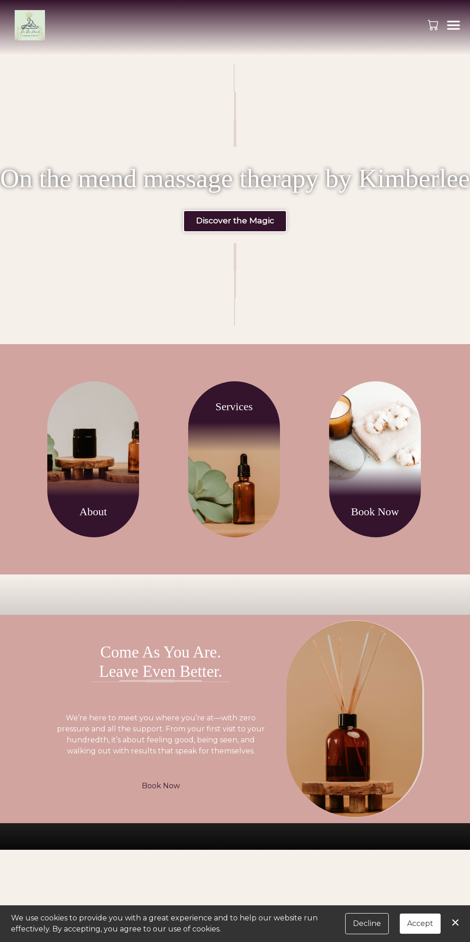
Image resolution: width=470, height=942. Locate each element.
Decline (367, 923)
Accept (420, 923)
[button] (433, 25)
